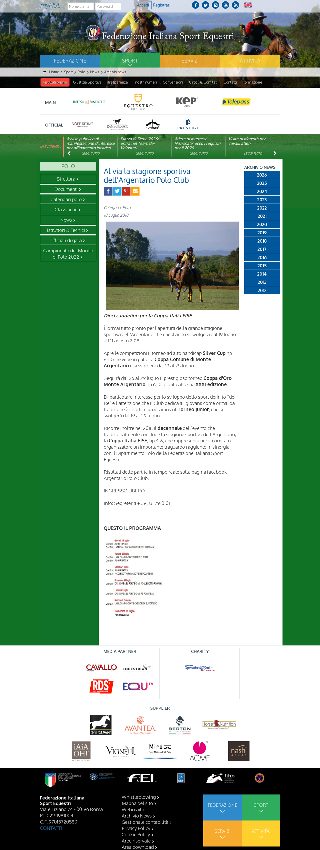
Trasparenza (118, 82)
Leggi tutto (91, 154)
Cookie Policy (136, 847)
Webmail (132, 822)
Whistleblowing (139, 809)
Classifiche (66, 210)
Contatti (230, 82)
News (66, 220)
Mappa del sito (137, 815)
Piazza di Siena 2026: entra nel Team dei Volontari (139, 144)
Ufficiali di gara (66, 240)
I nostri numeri (145, 82)
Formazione (252, 82)
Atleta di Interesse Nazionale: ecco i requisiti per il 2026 (197, 144)
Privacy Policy (136, 840)
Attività (250, 60)
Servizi (190, 60)
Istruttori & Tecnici (66, 230)
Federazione (70, 60)
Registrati (161, 5)
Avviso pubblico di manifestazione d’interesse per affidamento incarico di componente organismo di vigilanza (90, 148)
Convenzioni (173, 82)
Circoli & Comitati (203, 82)
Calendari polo (66, 199)
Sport (130, 60)
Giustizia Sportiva (87, 82)
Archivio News (137, 828)
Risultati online (55, 82)
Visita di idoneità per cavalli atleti (247, 141)
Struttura (66, 179)
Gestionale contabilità (145, 834)
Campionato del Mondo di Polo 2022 (68, 254)
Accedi (143, 5)
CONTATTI (51, 840)
